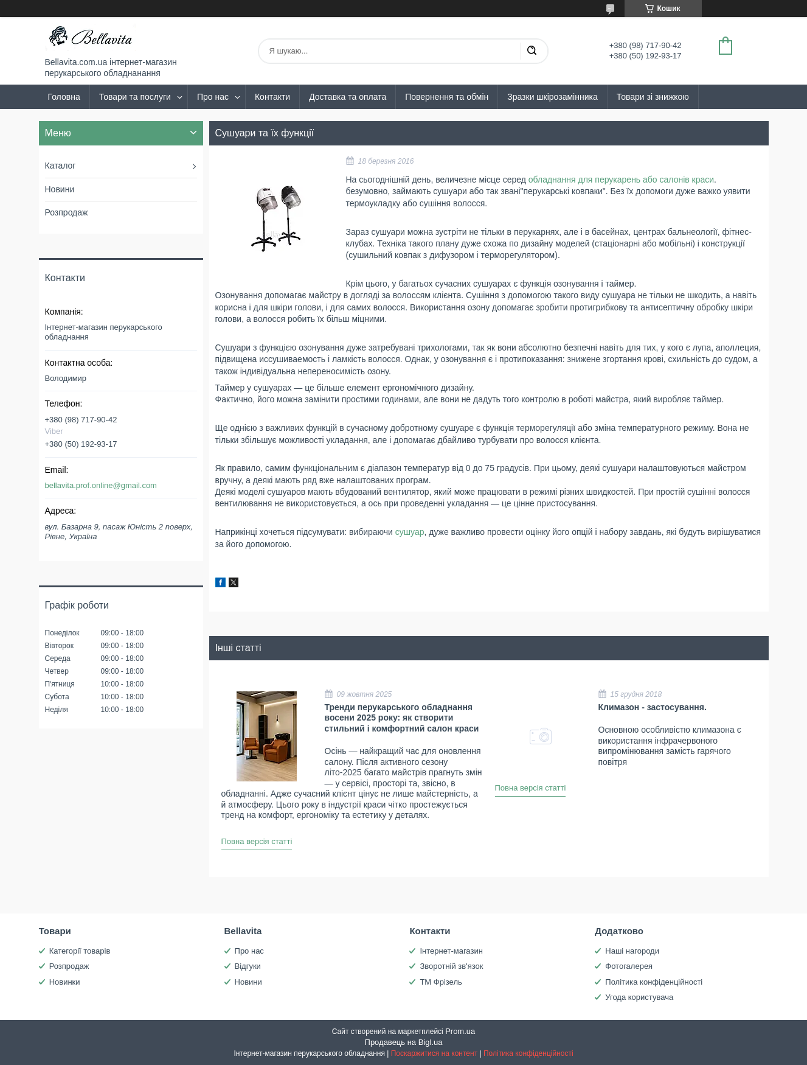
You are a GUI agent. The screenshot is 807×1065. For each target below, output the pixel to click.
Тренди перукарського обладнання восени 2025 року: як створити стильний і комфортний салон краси (402, 717)
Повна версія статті (257, 841)
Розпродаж (66, 212)
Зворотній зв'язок (451, 966)
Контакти (272, 97)
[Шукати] (531, 51)
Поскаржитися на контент (434, 1053)
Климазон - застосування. (652, 707)
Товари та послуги (135, 97)
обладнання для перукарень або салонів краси (621, 179)
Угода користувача (639, 997)
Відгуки (248, 966)
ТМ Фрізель (441, 981)
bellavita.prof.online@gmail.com (101, 485)
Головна (64, 97)
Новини (60, 189)
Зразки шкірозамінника (552, 97)
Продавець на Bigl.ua (404, 1042)
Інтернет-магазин (451, 950)
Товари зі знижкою (653, 97)
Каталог (60, 165)
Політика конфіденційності (653, 981)
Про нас (213, 97)
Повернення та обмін (446, 97)
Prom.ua (460, 1031)
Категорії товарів (80, 950)
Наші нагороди (632, 950)
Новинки (64, 981)
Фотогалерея (629, 966)
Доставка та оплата (347, 97)
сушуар (409, 532)
